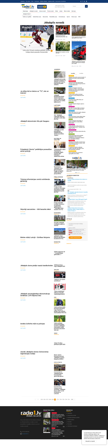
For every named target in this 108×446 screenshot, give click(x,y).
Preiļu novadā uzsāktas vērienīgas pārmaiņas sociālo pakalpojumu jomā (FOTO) (59, 191)
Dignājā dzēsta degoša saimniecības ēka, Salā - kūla (61, 36)
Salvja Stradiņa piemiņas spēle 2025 (59, 349)
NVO (79, 16)
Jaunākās (73, 73)
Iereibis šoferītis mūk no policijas (32, 332)
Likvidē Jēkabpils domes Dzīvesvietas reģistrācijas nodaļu (34, 362)
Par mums (69, 430)
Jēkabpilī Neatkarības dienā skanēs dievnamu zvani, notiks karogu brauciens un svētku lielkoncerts (59, 99)
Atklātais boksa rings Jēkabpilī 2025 (59, 269)
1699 (52, 406)
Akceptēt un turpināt (90, 441)
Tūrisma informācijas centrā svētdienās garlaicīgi (35, 184)
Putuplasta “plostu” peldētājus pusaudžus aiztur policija (36, 153)
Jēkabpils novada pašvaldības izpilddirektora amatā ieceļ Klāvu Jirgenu (59, 133)
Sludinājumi (36, 1)
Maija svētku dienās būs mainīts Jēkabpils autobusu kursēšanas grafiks (77, 113)
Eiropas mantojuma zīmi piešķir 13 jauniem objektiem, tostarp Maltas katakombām (76, 121)
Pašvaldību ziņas (53, 16)
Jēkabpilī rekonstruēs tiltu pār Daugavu (34, 123)
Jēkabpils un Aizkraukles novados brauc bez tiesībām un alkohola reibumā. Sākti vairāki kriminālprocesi (77, 143)
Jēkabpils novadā (34, 11)
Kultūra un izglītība (27, 16)
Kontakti (69, 428)
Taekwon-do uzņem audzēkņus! (59, 284)
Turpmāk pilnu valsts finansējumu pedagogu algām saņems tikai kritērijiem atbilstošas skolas (59, 154)
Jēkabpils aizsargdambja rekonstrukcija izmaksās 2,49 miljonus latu (35, 302)
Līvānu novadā (42, 11)
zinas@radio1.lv (25, 440)
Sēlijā (56, 11)
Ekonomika (45, 16)
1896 (72, 406)
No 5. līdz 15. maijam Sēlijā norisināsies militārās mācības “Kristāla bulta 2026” (77, 109)
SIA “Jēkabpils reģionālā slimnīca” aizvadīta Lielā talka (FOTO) (59, 118)
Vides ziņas (74, 16)
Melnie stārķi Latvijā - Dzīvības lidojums (35, 243)
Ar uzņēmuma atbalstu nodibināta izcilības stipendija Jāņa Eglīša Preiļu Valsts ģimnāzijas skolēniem (76, 148)
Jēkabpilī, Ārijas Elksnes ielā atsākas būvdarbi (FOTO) (59, 241)
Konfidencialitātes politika (73, 424)
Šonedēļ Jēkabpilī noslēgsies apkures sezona (59, 227)
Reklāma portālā (51, 1)
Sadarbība (69, 420)
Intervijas (73, 11)
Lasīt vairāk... (23, 98)
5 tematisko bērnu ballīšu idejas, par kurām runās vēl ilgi (76, 100)
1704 (66, 406)
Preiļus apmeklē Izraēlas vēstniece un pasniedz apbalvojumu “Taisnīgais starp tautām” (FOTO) (59, 209)
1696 (44, 406)
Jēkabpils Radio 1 (27, 14)
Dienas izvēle (71, 106)
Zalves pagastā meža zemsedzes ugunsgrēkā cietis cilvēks (79, 37)
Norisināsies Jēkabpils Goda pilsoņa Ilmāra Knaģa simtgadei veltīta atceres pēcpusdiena (58, 172)
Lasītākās (81, 73)
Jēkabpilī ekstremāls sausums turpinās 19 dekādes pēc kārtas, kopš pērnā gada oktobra (60, 82)
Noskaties (23, 1)
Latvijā (60, 11)
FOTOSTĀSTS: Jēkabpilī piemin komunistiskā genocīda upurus (58, 380)
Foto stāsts (28, 1)
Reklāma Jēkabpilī (43, 1)
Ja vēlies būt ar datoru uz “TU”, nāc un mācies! (34, 93)
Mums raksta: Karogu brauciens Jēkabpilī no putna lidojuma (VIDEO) (59, 363)
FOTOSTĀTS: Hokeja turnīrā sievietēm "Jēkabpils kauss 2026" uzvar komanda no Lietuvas (59, 397)
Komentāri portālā (71, 422)
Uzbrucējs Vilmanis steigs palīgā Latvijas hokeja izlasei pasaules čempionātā (35, 45)
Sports (68, 16)
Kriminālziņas (62, 16)
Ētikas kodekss (70, 426)
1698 (50, 406)
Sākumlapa (25, 11)
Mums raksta (67, 11)
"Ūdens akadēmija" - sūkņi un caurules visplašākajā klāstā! (59, 297)
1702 (60, 406)
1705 (68, 406)
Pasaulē (70, 119)
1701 (58, 406)
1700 (55, 406)
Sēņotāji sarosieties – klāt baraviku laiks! (35, 214)
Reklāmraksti (71, 98)
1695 (42, 406)
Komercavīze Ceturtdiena (60, 1)
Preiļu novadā (50, 11)
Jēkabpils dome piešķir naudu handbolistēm (36, 272)
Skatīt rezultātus (75, 237)
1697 (47, 406)
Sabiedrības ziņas (37, 16)
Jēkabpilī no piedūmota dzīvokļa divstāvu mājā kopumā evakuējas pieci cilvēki (78, 62)
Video (32, 1)
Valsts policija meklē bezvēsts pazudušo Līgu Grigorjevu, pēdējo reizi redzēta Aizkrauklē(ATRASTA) (60, 314)
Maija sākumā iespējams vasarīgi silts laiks (62, 52)
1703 (63, 406)
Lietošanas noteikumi (72, 432)
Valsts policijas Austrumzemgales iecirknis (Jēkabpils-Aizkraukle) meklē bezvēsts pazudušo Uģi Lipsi (59, 332)
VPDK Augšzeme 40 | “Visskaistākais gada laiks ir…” (59, 257)
